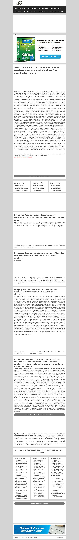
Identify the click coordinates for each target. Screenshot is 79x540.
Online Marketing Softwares (30, 11)
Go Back (14, 34)
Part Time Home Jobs (51, 11)
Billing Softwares (41, 11)
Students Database (18, 11)
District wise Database (43, 8)
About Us (23, 537)
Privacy (27, 537)
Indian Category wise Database (56, 8)
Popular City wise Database (20, 8)
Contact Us (60, 11)
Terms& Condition (33, 537)
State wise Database (32, 8)
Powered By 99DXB (61, 537)
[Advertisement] (39, 23)
